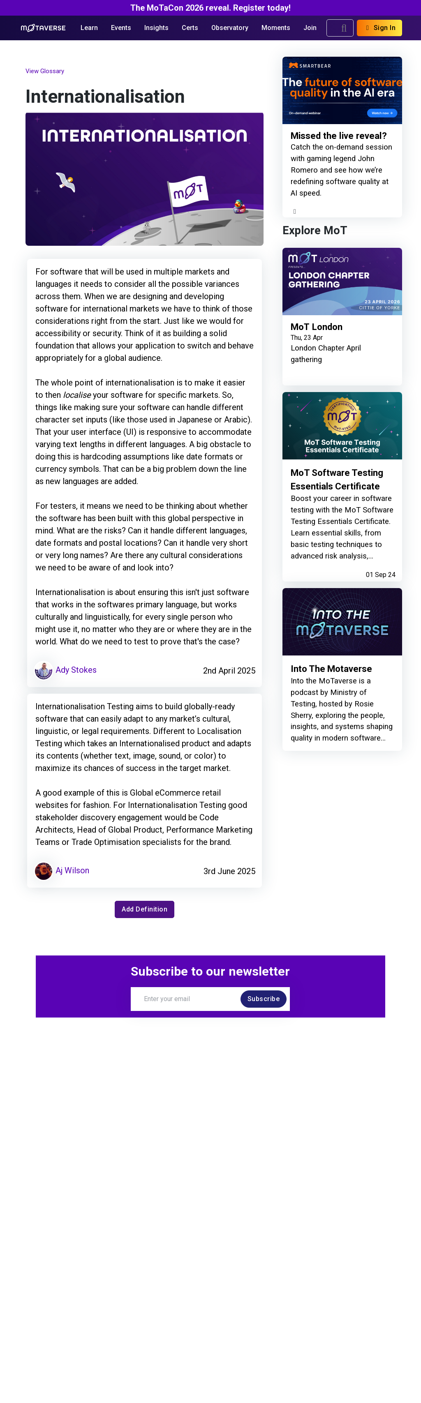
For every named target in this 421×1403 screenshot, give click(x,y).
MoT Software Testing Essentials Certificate (337, 479)
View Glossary (44, 71)
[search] (344, 27)
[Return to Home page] (43, 28)
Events (121, 28)
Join (310, 28)
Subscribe (264, 999)
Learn (89, 28)
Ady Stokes (65, 670)
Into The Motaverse (331, 669)
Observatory (229, 28)
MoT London (316, 326)
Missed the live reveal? (339, 136)
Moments (275, 28)
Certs (190, 28)
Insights (156, 28)
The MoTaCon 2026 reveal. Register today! (210, 8)
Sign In (379, 28)
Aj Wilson (61, 870)
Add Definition (144, 909)
